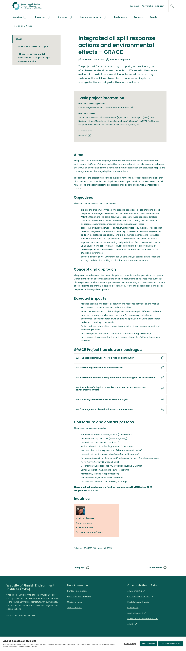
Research (40, 17)
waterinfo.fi (134, 607)
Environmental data (90, 17)
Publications (120, 17)
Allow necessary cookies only (170, 643)
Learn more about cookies (27, 647)
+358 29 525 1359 (84, 527)
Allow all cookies (148, 644)
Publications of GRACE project (32, 46)
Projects (138, 17)
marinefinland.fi (136, 613)
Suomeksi (134, 6)
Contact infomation (77, 591)
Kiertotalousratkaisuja (139, 602)
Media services (74, 602)
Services (62, 17)
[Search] (172, 6)
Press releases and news (79, 596)
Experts (153, 17)
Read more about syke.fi (20, 615)
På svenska (147, 6)
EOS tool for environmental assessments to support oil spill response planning (33, 57)
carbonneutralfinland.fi (140, 596)
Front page (17, 26)
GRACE (18, 38)
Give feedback (156, 567)
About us (17, 17)
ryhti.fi (132, 624)
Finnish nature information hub (144, 618)
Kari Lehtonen (85, 518)
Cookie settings (130, 644)
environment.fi (136, 591)
